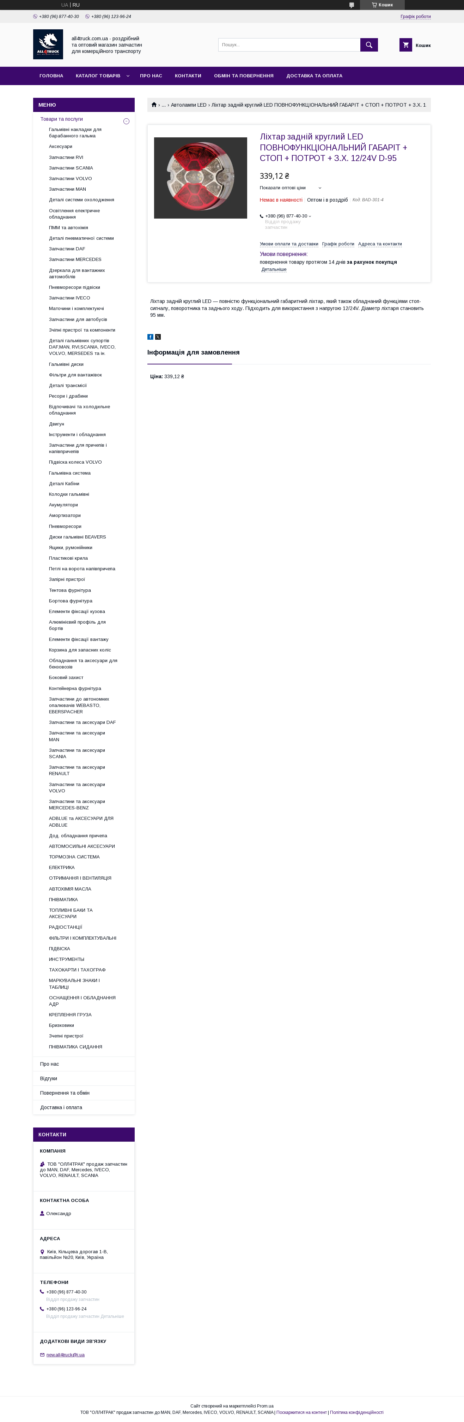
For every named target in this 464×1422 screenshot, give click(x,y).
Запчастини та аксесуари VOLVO (77, 787)
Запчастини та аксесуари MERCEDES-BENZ (77, 804)
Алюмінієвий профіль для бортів (77, 625)
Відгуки (48, 1078)
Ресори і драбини (68, 396)
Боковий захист (66, 677)
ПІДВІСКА (59, 948)
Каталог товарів (98, 75)
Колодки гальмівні (69, 494)
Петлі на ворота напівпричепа (82, 568)
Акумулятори (63, 504)
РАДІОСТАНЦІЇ (66, 927)
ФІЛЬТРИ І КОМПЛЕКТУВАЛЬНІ (82, 938)
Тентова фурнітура (70, 590)
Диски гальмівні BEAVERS (77, 537)
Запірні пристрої (67, 579)
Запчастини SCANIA (71, 168)
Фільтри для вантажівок (75, 374)
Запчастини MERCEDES (75, 259)
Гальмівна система (70, 473)
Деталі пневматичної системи (81, 238)
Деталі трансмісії (68, 385)
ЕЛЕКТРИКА (62, 867)
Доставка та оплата (314, 75)
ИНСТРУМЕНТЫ (66, 959)
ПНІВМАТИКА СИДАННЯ (75, 1046)
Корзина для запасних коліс (80, 650)
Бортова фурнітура (70, 600)
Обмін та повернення (244, 75)
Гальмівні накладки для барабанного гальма (75, 132)
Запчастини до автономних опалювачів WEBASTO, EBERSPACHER (79, 705)
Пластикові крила (68, 558)
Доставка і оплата (61, 1107)
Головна (51, 75)
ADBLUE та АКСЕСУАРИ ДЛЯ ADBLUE (81, 821)
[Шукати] (369, 45)
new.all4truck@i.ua (66, 1354)
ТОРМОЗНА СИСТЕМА (74, 856)
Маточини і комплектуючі (76, 308)
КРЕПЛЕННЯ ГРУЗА (70, 1014)
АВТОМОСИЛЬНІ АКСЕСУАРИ (82, 846)
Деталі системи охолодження (81, 199)
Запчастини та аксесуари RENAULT (77, 770)
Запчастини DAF (67, 248)
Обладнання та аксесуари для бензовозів (83, 664)
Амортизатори (65, 515)
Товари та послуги (61, 119)
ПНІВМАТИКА (63, 899)
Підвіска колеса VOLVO (75, 462)
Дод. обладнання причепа (78, 835)
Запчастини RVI (66, 157)
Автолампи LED (189, 105)
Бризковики (61, 1025)
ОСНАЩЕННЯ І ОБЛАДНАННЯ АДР (82, 1001)
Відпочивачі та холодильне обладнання (79, 410)
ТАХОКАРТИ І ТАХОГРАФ (77, 969)
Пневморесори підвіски (74, 287)
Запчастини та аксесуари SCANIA (77, 753)
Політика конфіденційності (357, 1412)
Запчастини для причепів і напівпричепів (78, 448)
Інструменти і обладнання (77, 434)
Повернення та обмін (65, 1093)
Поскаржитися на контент (301, 1412)
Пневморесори (65, 526)
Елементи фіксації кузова (77, 611)
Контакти (188, 75)
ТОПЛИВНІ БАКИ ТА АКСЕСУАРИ (71, 913)
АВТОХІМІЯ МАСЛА (70, 889)
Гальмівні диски (66, 364)
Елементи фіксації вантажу (79, 639)
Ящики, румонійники (70, 547)
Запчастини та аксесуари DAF (82, 722)
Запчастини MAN (67, 189)
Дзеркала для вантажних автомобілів (77, 273)
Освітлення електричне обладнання (74, 214)
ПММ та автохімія (68, 227)
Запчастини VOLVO (70, 178)
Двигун (56, 424)
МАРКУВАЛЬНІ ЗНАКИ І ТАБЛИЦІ (74, 983)
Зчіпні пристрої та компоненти (82, 330)
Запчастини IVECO (69, 298)
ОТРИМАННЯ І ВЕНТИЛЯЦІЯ (80, 878)
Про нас (151, 75)
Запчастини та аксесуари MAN (77, 736)
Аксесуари (60, 146)
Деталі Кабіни (64, 483)
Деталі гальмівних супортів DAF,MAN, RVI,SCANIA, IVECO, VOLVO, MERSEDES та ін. (82, 347)
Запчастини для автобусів (78, 319)
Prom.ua (265, 1406)
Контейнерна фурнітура (75, 688)
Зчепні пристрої (66, 1036)
